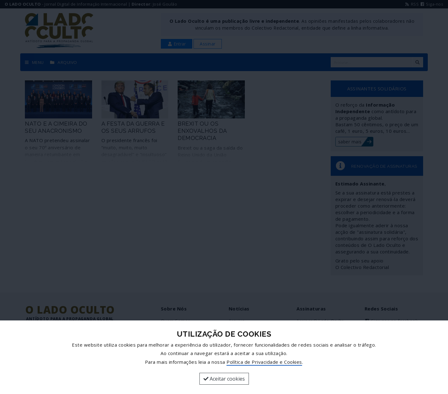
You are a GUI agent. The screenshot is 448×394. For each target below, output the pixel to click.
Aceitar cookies (224, 378)
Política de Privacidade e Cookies (264, 362)
